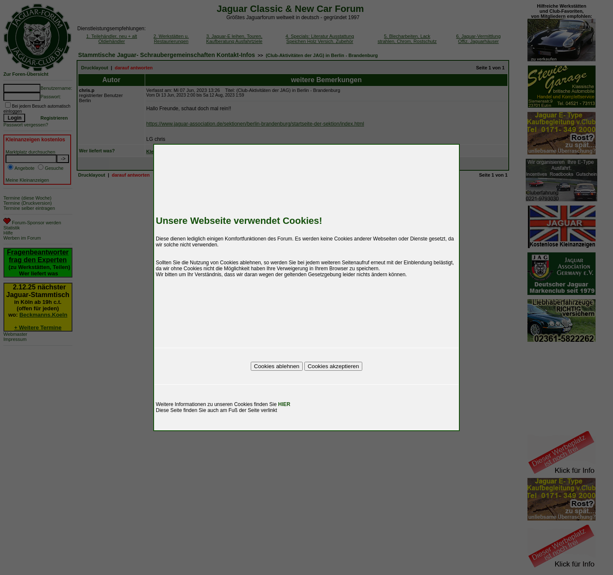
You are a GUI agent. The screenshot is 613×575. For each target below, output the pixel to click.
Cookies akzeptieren (333, 366)
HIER (284, 404)
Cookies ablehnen (277, 366)
